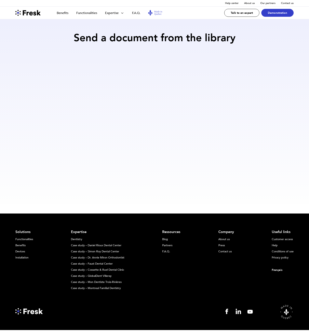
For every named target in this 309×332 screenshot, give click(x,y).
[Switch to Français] (283, 270)
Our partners (267, 3)
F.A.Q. (136, 13)
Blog (165, 239)
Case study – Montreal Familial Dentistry (96, 288)
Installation (22, 257)
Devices (20, 251)
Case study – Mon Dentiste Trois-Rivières (96, 282)
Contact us (287, 3)
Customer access (282, 239)
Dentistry (76, 239)
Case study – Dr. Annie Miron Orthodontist (97, 257)
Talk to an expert (242, 13)
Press (221, 245)
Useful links (281, 232)
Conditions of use (283, 251)
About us (249, 3)
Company (226, 232)
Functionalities (86, 13)
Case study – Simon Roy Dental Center (95, 251)
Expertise (112, 13)
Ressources (171, 232)
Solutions (23, 232)
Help (275, 245)
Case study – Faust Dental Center (92, 264)
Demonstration (277, 13)
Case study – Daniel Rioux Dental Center (96, 245)
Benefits (62, 13)
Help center (232, 3)
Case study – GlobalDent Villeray (91, 276)
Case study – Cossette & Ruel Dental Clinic (97, 270)
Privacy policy (280, 257)
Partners (167, 245)
